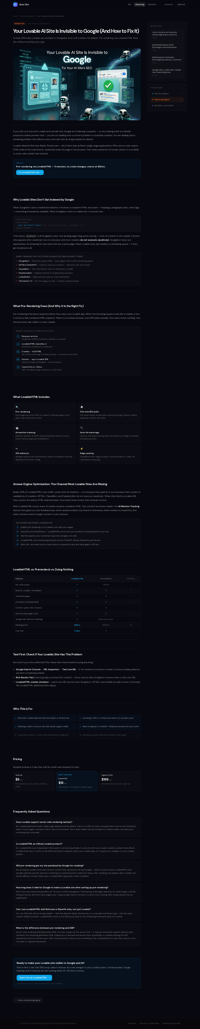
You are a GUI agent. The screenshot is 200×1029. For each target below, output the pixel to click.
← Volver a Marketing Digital (28, 1000)
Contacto (168, 4)
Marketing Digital (27, 16)
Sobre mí (181, 4)
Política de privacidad (171, 1023)
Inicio (15, 16)
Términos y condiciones (149, 1023)
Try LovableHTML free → (30, 172)
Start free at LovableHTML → (34, 977)
